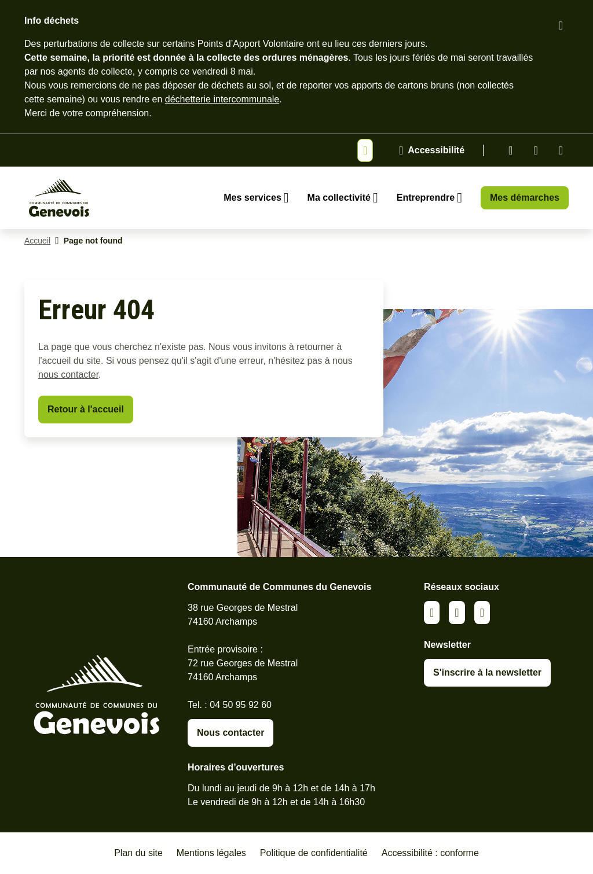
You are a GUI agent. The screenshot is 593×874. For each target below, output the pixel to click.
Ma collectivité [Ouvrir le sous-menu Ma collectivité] (339, 197)
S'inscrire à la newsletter (487, 672)
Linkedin (510, 150)
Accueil (37, 240)
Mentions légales (211, 853)
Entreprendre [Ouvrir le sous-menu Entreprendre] (426, 197)
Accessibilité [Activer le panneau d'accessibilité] (436, 150)
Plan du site (138, 853)
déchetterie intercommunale (222, 99)
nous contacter (68, 374)
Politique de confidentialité (314, 853)
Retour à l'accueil (85, 409)
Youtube (561, 150)
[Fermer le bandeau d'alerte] (561, 25)
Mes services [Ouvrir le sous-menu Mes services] (252, 197)
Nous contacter (230, 732)
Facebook (535, 150)
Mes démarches (524, 197)
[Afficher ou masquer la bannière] (365, 150)
